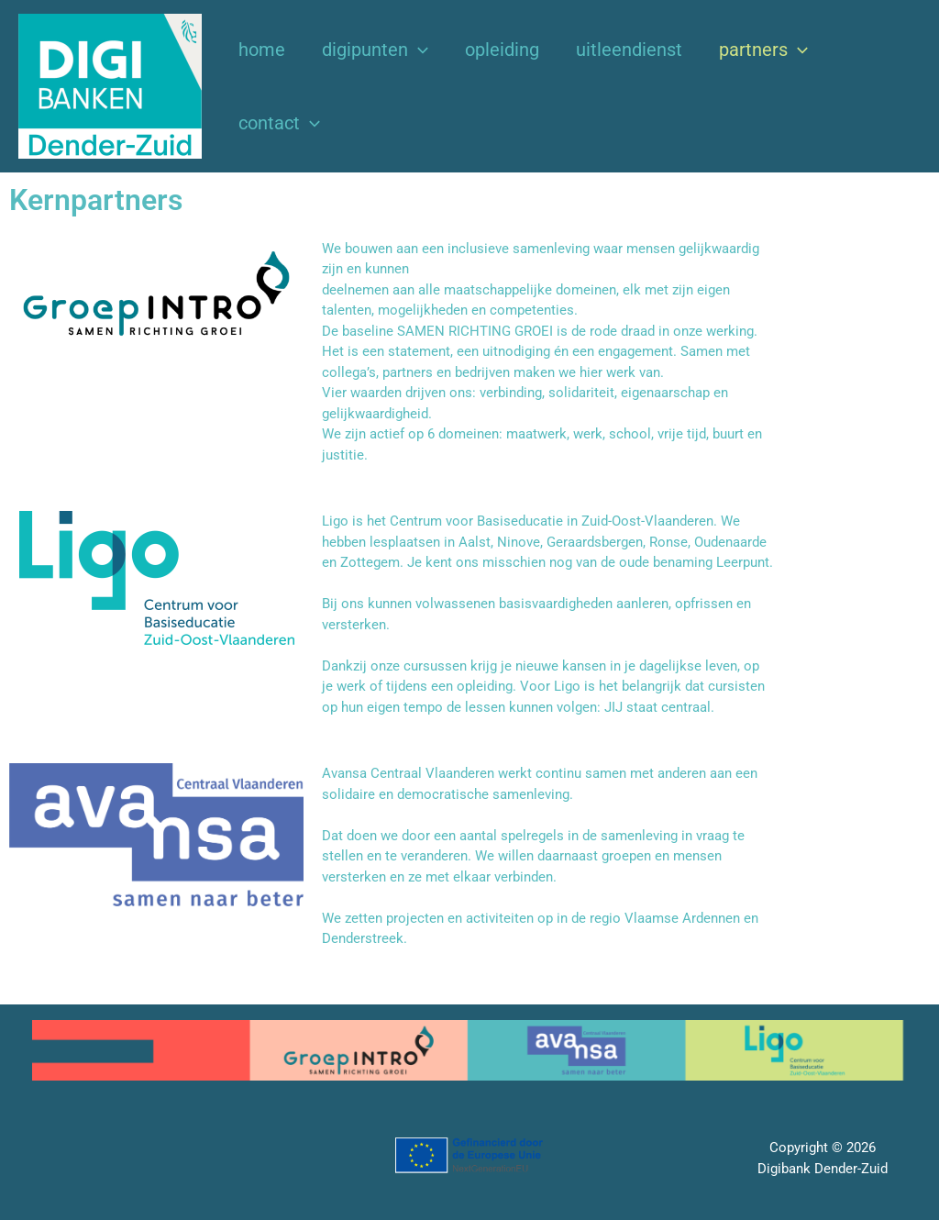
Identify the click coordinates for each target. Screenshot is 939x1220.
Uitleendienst (629, 50)
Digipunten (375, 49)
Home (261, 50)
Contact (279, 123)
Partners (763, 49)
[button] (418, 49)
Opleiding (502, 50)
